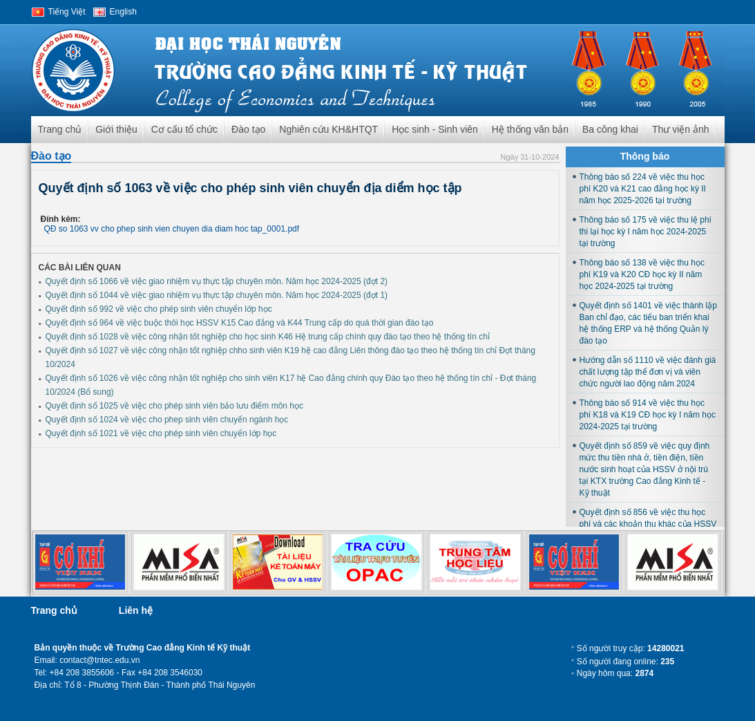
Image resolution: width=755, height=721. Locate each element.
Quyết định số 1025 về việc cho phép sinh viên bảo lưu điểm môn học (175, 406)
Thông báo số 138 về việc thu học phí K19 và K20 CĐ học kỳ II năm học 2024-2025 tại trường (642, 274)
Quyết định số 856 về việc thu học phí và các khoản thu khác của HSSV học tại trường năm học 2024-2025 (648, 524)
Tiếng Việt (67, 12)
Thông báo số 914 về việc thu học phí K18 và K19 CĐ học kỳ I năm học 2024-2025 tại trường (648, 414)
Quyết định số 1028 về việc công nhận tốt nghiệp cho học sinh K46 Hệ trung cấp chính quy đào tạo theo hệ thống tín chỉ (268, 336)
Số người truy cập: (631, 648)
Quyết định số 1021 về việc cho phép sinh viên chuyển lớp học (161, 433)
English (123, 12)
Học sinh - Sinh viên (435, 129)
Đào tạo (248, 129)
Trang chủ (60, 129)
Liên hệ (136, 610)
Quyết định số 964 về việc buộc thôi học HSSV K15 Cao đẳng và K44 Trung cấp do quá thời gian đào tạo (240, 323)
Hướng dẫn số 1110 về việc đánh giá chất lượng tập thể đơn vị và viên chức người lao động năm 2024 (648, 371)
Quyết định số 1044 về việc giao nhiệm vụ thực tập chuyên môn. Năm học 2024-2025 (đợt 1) (217, 295)
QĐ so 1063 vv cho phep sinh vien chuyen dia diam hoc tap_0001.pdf (172, 229)
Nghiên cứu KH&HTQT (328, 129)
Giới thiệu (116, 129)
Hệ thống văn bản (530, 129)
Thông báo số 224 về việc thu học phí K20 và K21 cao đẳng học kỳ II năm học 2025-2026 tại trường (643, 188)
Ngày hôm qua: (615, 673)
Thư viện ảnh (680, 129)
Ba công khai (610, 129)
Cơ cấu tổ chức (184, 129)
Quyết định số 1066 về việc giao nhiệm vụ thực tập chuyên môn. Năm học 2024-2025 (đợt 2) (217, 281)
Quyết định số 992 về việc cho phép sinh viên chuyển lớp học (159, 309)
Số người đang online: (625, 661)
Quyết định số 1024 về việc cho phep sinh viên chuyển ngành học (167, 419)
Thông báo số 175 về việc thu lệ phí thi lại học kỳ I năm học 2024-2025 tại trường (645, 231)
